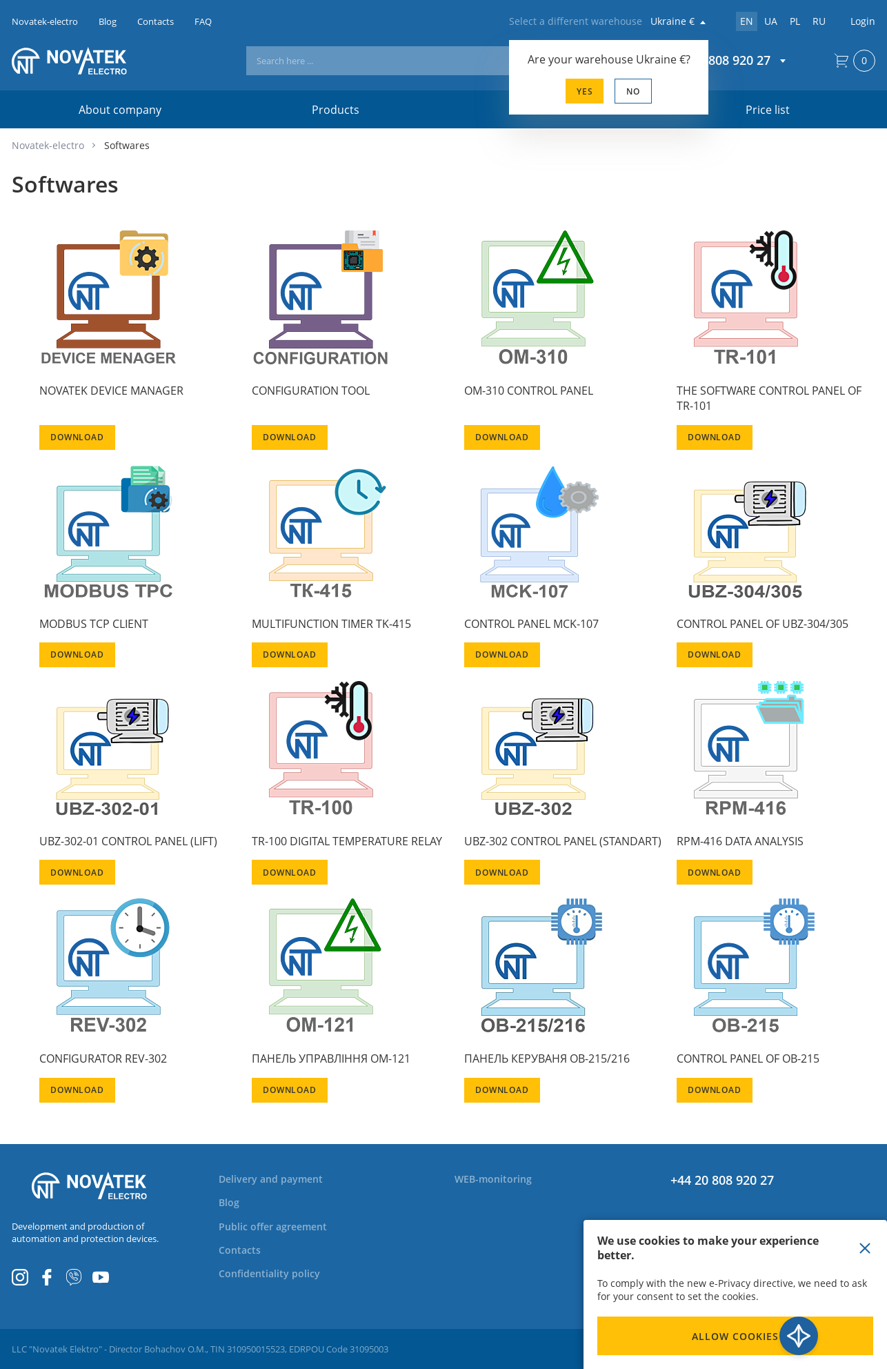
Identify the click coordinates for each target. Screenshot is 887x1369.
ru (819, 21)
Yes (585, 91)
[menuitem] (279, 1178)
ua (770, 21)
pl (795, 21)
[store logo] (89, 61)
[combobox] (430, 60)
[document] (735, 1294)
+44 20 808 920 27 (722, 1180)
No (633, 91)
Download (77, 437)
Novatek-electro (48, 145)
